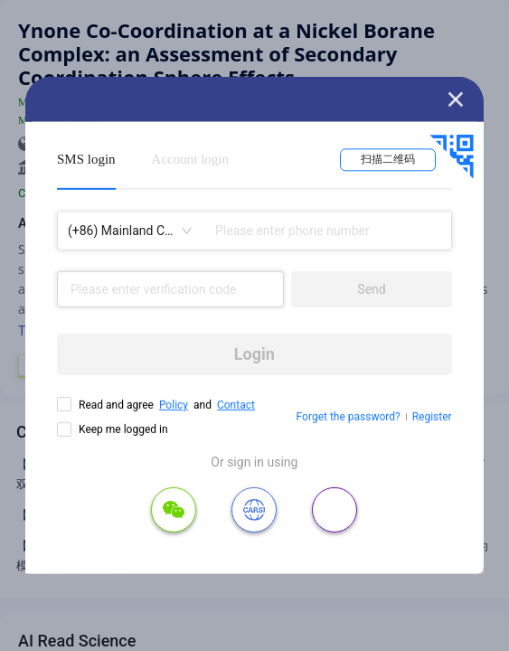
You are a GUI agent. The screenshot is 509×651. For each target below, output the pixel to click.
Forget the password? (349, 416)
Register (432, 416)
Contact (236, 405)
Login (254, 353)
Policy (173, 405)
